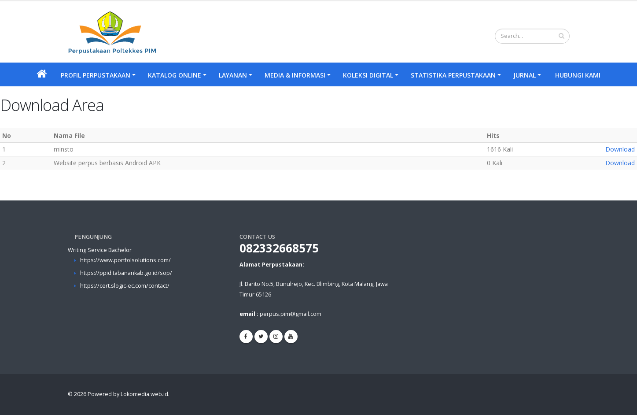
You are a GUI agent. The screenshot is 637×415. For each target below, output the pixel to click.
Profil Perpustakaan (95, 75)
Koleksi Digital (368, 75)
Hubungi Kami (577, 75)
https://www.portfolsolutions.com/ (125, 260)
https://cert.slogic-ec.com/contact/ (124, 285)
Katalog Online (174, 75)
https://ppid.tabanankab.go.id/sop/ (126, 273)
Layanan (233, 75)
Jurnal (524, 75)
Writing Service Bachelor (100, 250)
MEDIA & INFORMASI (295, 75)
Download (620, 149)
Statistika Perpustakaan (453, 75)
